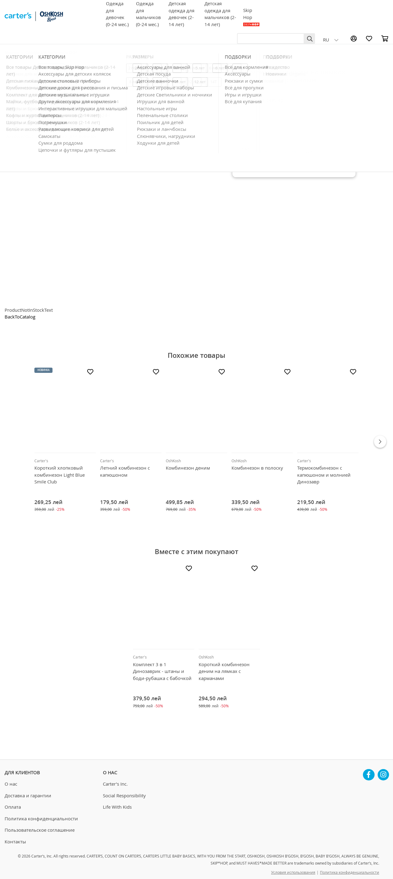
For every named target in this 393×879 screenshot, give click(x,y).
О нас (11, 784)
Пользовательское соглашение (40, 830)
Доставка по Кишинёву (275, 151)
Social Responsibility (124, 795)
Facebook (369, 772)
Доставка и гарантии (28, 795)
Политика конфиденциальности (41, 818)
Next (380, 442)
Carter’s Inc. (115, 784)
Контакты (15, 841)
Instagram (383, 772)
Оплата (13, 807)
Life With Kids (117, 807)
